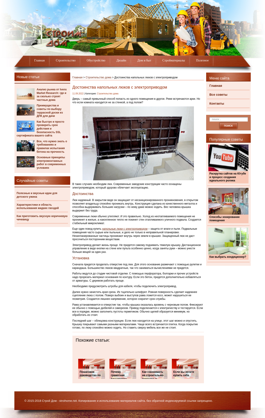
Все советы (219, 94)
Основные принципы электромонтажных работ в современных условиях (51, 162)
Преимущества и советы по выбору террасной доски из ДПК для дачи (50, 111)
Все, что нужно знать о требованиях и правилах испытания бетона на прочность (52, 146)
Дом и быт (144, 60)
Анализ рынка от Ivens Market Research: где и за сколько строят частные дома (52, 94)
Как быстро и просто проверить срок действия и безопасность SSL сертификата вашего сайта (40, 128)
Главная (39, 60)
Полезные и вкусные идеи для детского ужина (37, 195)
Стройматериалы (173, 60)
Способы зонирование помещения (225, 218)
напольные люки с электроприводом (125, 228)
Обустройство (96, 60)
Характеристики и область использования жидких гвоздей (38, 206)
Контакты (217, 103)
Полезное (202, 60)
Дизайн (121, 60)
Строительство (66, 60)
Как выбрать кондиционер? (228, 256)
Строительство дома (98, 77)
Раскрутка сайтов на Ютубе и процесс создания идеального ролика (228, 177)
